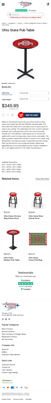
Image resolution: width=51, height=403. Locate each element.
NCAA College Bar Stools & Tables (36, 23)
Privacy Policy (6, 399)
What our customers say (25, 276)
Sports (20, 23)
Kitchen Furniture (8, 331)
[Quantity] (8, 115)
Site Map (29, 399)
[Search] (27, 14)
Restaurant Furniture (9, 337)
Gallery (4, 352)
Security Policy (18, 399)
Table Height (6, 99)
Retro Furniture (7, 329)
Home (4, 23)
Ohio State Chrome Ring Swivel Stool (12, 217)
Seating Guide (6, 95)
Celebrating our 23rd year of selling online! (25, 17)
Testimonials (25, 272)
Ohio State (5, 25)
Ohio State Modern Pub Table (12, 259)
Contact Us (6, 367)
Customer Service (8, 364)
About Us (5, 349)
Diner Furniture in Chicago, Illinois (14, 334)
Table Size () (7, 93)
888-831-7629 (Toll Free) (15, 315)
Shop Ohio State (42, 179)
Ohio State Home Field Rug (35, 259)
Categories (11, 23)
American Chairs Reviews (11, 354)
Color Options (7, 370)
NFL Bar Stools (7, 339)
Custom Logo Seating (10, 372)
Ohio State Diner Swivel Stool (36, 217)
